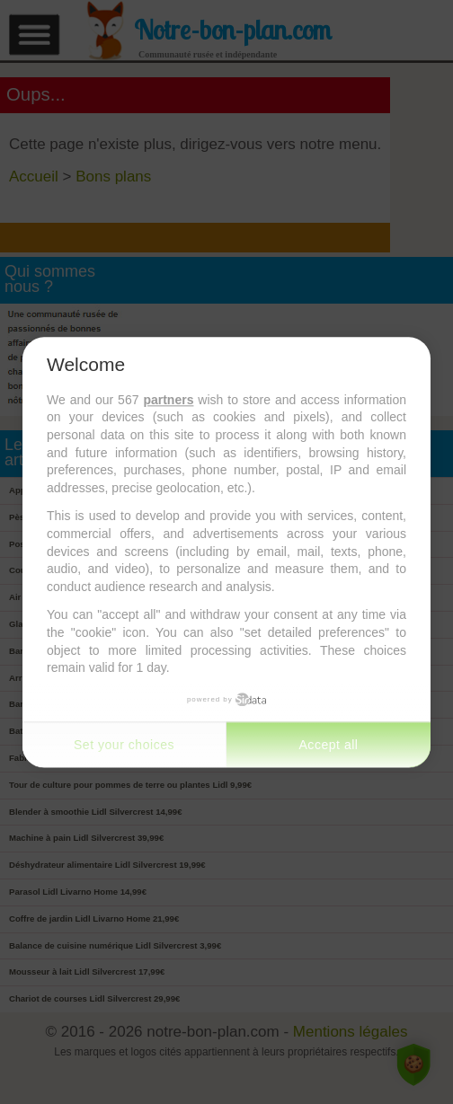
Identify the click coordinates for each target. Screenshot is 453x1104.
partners (168, 400)
